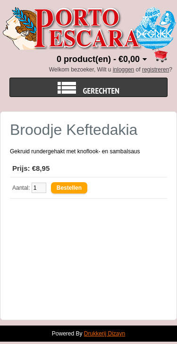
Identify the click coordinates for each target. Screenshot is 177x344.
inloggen (123, 69)
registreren (155, 69)
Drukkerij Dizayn (104, 333)
